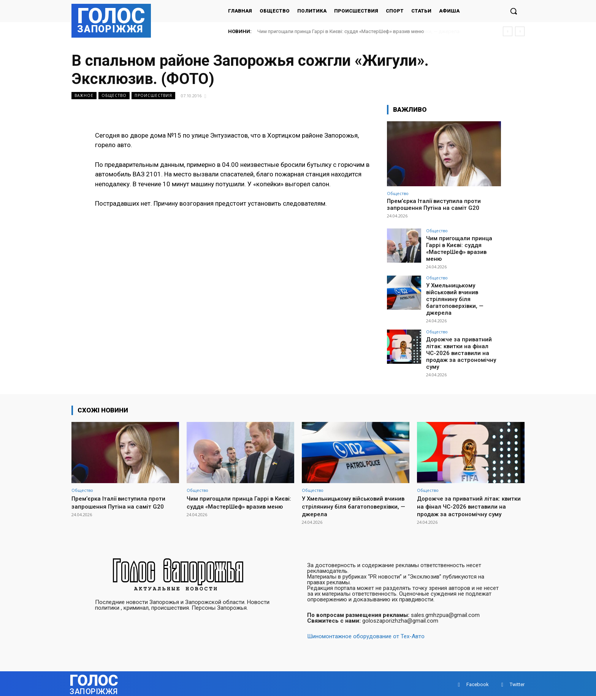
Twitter (517, 682)
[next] (520, 31)
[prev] (507, 31)
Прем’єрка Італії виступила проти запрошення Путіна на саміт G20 (434, 204)
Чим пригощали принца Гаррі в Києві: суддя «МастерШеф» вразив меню (340, 31)
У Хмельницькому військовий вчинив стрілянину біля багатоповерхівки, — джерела (452, 292)
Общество (114, 95)
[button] (513, 11)
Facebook (477, 682)
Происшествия (153, 95)
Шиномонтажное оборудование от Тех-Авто (366, 634)
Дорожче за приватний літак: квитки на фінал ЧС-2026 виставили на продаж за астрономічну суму (458, 344)
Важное (84, 95)
